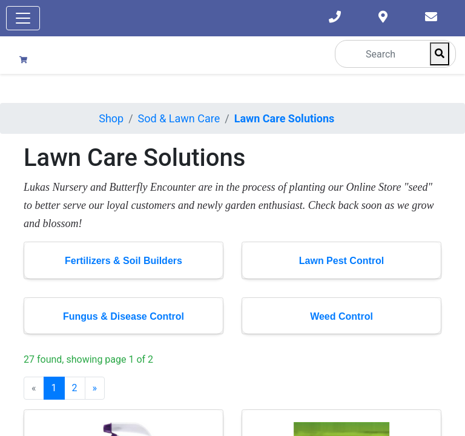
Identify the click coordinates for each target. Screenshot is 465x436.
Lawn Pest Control (341, 261)
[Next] (95, 388)
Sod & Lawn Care (179, 118)
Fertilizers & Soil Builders (123, 261)
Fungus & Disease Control (123, 316)
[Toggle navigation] (23, 18)
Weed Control (341, 316)
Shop (111, 118)
